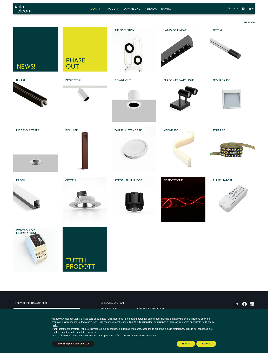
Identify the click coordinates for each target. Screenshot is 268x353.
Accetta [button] (206, 343)
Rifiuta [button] (186, 343)
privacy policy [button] (179, 318)
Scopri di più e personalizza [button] (73, 343)
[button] (228, 9)
